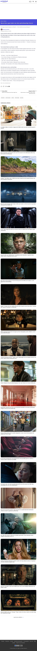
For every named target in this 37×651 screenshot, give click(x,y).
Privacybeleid (26, 641)
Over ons (31, 641)
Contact (11, 641)
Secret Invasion (8, 97)
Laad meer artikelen (19, 617)
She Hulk (21, 97)
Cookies (2, 641)
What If (13, 97)
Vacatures (7, 641)
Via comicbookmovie (6, 83)
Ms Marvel (2, 97)
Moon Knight (17, 97)
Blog (35, 641)
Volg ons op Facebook (20, 642)
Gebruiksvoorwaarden (18, 641)
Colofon (13, 642)
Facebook (17, 645)
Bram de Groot (6, 29)
